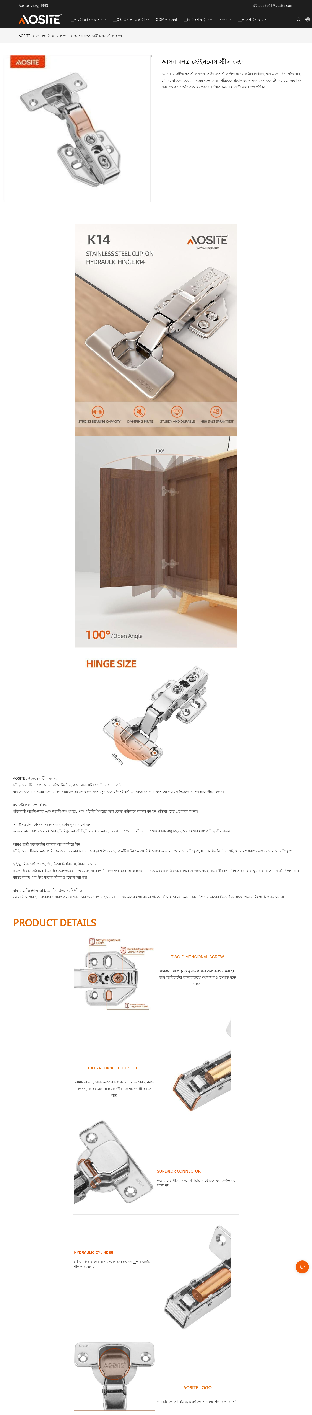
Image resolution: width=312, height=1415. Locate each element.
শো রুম (41, 35)
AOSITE (25, 35)
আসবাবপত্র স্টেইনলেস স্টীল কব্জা (98, 35)
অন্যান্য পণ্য (60, 35)
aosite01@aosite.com (275, 5)
